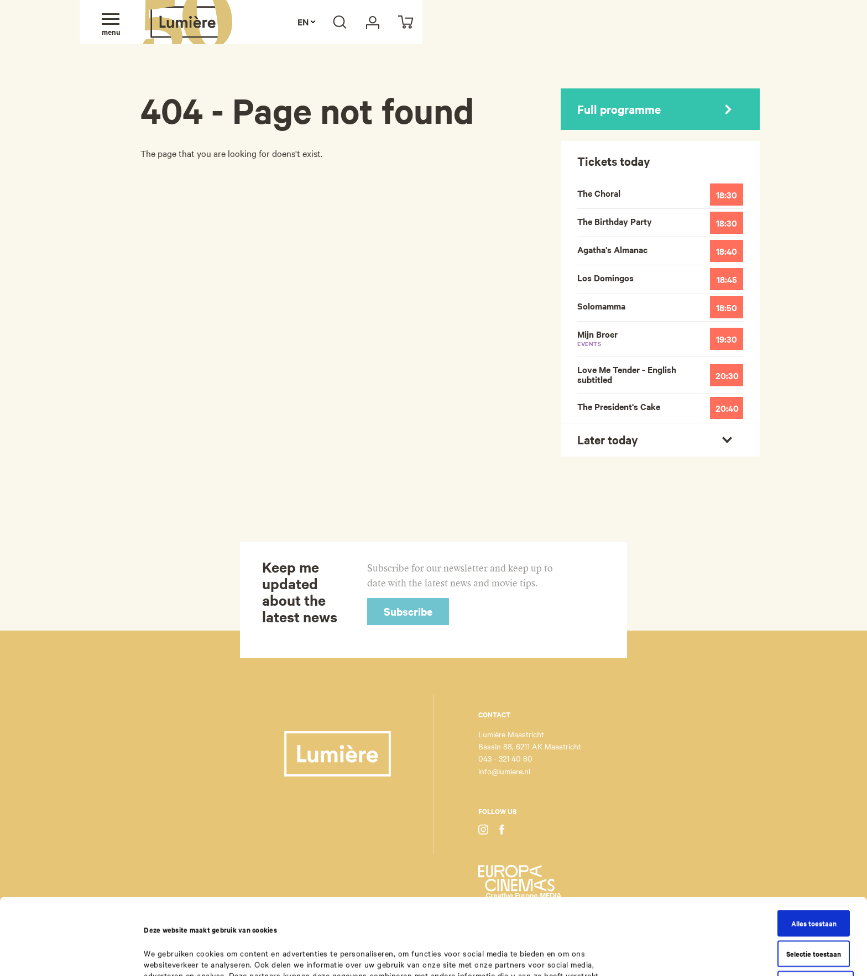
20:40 (727, 408)
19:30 (726, 339)
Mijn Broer (641, 338)
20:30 (727, 375)
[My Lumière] (372, 22)
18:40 (726, 251)
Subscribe (408, 611)
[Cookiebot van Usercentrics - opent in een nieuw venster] (71, 955)
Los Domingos (605, 277)
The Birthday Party (614, 221)
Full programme (654, 109)
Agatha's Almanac (612, 249)
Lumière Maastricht (187, 22)
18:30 (726, 194)
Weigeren (816, 912)
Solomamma (601, 306)
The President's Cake (618, 406)
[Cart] (405, 22)
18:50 (726, 307)
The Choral (598, 193)
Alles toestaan (814, 851)
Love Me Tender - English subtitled (626, 374)
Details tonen (551, 954)
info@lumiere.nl (504, 770)
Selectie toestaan (813, 882)
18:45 (727, 279)
